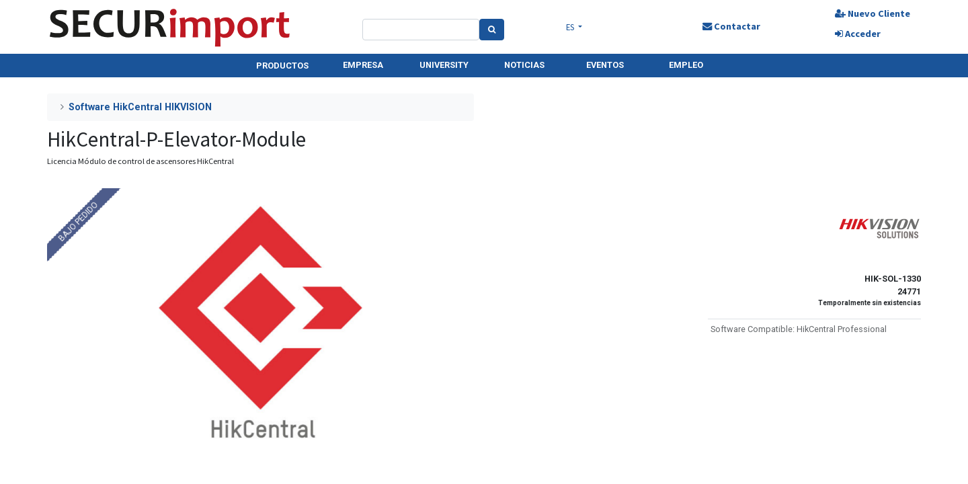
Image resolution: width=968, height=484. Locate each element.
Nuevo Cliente (872, 13)
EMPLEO (686, 65)
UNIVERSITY (444, 65)
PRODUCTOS (282, 66)
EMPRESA (363, 65)
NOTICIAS (524, 65)
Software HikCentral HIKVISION (140, 107)
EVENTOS (605, 65)
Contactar (731, 26)
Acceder (858, 34)
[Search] (491, 29)
